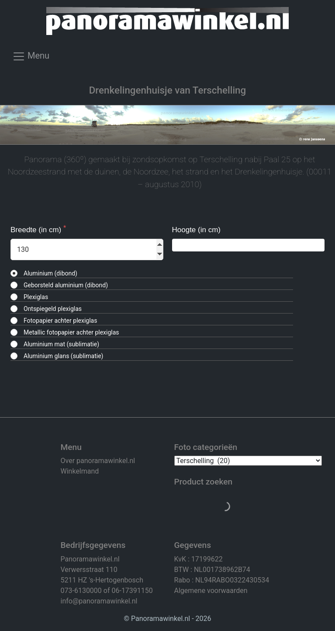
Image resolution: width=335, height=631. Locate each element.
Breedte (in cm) (36, 230)
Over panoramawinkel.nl (98, 461)
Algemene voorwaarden (211, 590)
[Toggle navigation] (31, 59)
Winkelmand (80, 471)
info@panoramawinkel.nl (99, 601)
